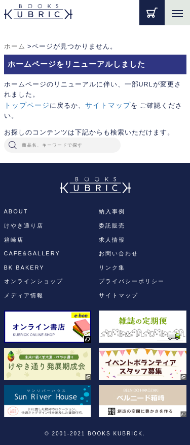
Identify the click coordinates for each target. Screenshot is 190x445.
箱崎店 (14, 240)
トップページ (27, 105)
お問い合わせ (118, 253)
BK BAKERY (24, 267)
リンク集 (112, 267)
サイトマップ (108, 105)
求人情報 (112, 240)
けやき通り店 (24, 226)
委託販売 (112, 226)
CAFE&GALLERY (32, 253)
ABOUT (16, 211)
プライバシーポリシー (132, 281)
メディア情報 (24, 295)
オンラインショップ (33, 281)
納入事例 (112, 211)
